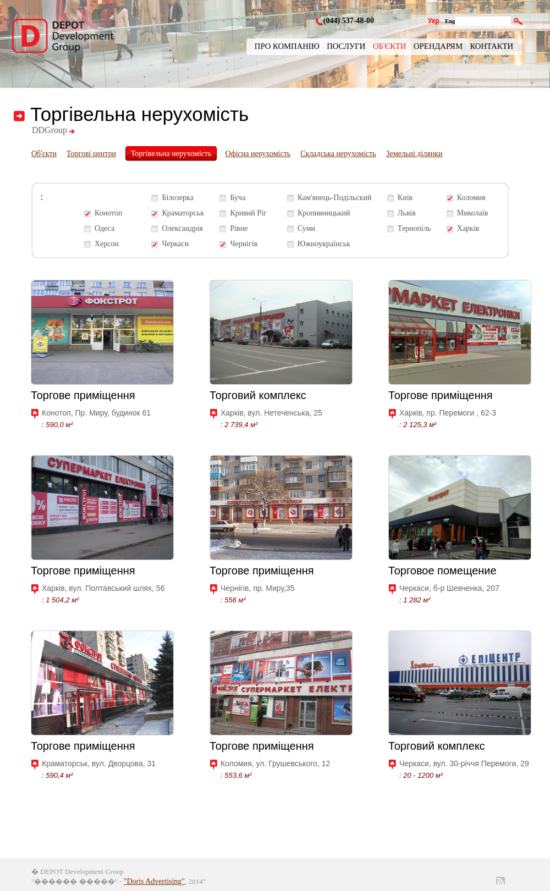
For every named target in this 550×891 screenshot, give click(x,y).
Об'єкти (389, 46)
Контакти (491, 46)
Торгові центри (91, 154)
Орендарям (438, 46)
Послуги (346, 46)
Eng (450, 21)
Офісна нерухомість (258, 154)
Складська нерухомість (338, 154)
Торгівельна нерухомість (171, 154)
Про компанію (287, 46)
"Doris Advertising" (154, 881)
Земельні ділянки (414, 154)
